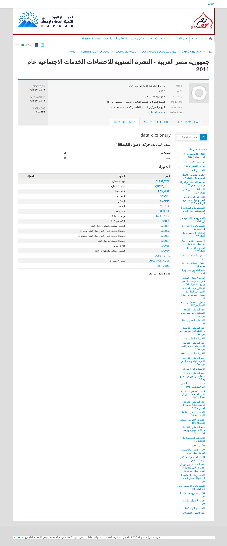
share (29, 45)
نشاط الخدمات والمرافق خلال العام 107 (192, 183)
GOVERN (165, 196)
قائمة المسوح (199, 38)
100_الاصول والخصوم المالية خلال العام (192, 451)
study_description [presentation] (156, 122)
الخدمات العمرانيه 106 (193, 322)
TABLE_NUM (163, 216)
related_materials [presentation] (188, 122)
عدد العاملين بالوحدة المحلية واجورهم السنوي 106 (193, 312)
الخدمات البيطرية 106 (193, 353)
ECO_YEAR (164, 191)
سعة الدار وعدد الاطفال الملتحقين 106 (193, 385)
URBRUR (164, 211)
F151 (209, 52)
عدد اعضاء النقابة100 (193, 512)
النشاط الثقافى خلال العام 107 (193, 191)
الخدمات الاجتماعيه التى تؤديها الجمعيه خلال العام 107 (194, 200)
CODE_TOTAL (162, 255)
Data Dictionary (192, 52)
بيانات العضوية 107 (194, 165)
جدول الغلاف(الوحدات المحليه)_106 (193, 303)
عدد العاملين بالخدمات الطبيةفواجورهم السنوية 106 (191, 331)
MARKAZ (165, 201)
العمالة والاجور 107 (194, 170)
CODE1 (166, 221)
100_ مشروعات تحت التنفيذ (191, 494)
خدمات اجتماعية (156, 112)
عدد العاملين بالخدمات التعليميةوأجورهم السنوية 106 (193, 430)
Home (72, 52)
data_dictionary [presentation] (124, 122)
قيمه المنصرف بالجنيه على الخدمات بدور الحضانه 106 (193, 394)
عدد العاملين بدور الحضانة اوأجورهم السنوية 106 (192, 376)
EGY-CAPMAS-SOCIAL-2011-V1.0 (159, 52)
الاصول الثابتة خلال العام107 (195, 249)
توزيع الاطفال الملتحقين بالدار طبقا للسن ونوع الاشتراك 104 (193, 281)
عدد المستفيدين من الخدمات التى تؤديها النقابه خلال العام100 (192, 467)
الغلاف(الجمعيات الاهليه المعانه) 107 (194, 155)
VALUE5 (165, 245)
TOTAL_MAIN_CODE (159, 260)
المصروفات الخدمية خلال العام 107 (192, 220)
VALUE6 (165, 250)
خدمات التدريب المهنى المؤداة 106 (192, 421)
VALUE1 (165, 226)
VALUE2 (165, 231)
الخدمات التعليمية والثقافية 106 (194, 439)
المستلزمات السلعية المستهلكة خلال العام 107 (193, 211)
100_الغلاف (198, 445)
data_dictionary (197, 149)
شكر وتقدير (137, 38)
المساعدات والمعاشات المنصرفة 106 (192, 414)
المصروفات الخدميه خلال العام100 (192, 487)
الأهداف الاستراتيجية (116, 38)
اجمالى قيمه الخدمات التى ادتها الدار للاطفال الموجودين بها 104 (193, 293)
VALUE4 (165, 241)
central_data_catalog (95, 52)
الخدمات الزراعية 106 (193, 368)
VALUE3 (165, 236)
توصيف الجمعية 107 (194, 161)
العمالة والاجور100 (195, 508)
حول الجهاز (181, 38)
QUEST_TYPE (163, 181)
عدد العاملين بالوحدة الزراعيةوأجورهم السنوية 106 (193, 361)
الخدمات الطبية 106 (194, 338)
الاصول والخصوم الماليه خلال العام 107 (192, 242)
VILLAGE (165, 206)
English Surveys (91, 38)
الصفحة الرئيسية (210, 38)
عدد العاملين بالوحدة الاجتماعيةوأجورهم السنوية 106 (193, 405)
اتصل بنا (17, 537)
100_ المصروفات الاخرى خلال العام (192, 458)
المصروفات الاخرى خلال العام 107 (193, 227)
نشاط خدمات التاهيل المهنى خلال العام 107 (193, 176)
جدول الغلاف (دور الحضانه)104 (193, 264)
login (211, 4)
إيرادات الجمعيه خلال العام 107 (193, 234)
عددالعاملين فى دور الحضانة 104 (193, 272)
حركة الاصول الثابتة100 (194, 502)
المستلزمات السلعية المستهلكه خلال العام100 (193, 478)
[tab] (189, 122)
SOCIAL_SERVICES (126, 52)
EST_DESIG (164, 265)
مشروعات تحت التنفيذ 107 (192, 257)
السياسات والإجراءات (159, 38)
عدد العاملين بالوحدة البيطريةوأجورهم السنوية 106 (193, 346)
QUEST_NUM (162, 186)
